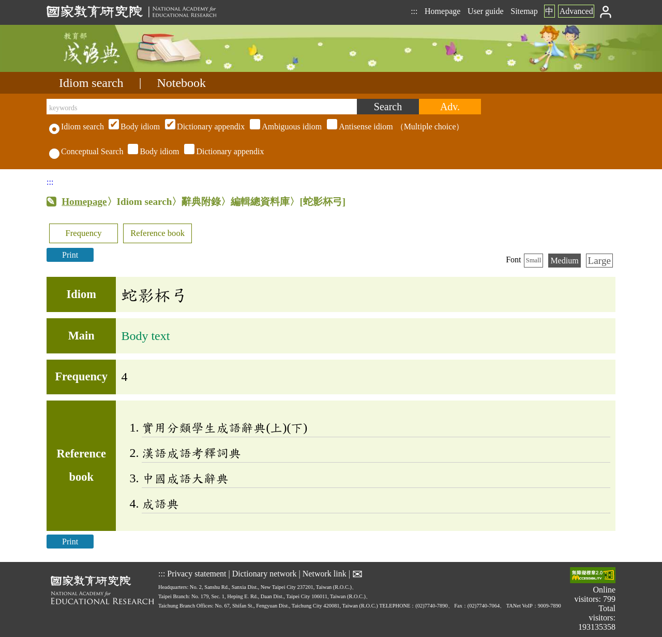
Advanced (576, 11)
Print (70, 254)
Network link (325, 573)
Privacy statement (196, 573)
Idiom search (91, 83)
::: (414, 11)
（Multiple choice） (285, 126)
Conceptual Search (86, 151)
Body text (145, 336)
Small (533, 260)
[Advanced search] (450, 106)
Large (599, 260)
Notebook (181, 83)
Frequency (83, 233)
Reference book (157, 233)
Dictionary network (264, 573)
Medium (564, 260)
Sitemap (523, 11)
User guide (486, 11)
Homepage (442, 11)
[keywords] (202, 106)
